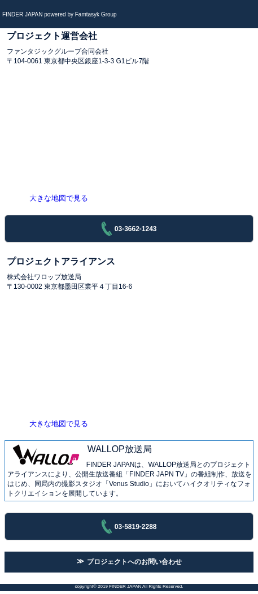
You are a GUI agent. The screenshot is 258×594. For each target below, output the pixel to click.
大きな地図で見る (58, 198)
